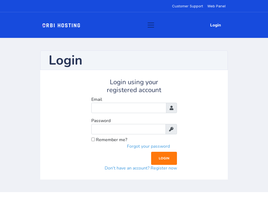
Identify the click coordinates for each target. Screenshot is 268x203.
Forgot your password (148, 146)
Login (215, 25)
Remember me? (109, 140)
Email (96, 99)
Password (101, 121)
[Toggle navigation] (151, 25)
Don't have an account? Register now (141, 168)
